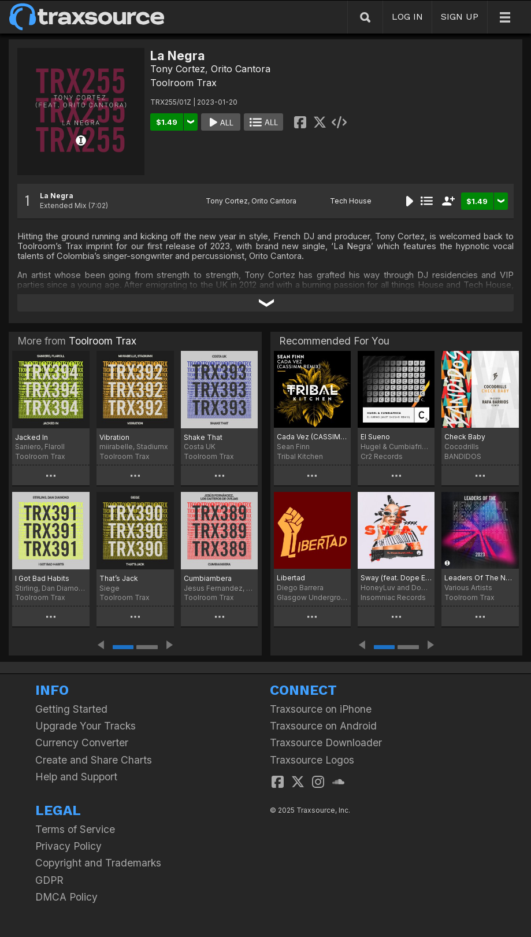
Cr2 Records (382, 456)
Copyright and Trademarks (98, 863)
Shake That (203, 437)
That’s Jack (118, 578)
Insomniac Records (393, 597)
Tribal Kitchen (300, 456)
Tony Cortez (177, 69)
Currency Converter (81, 742)
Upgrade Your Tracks (85, 726)
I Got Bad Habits (42, 578)
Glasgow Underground (312, 597)
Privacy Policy (68, 846)
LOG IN (407, 16)
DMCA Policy (66, 897)
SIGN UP (459, 16)
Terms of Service (75, 829)
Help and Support (76, 777)
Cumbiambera (208, 578)
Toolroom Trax (183, 82)
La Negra (56, 195)
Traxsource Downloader (326, 742)
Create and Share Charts (93, 760)
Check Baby (464, 436)
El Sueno (375, 436)
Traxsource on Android (323, 726)
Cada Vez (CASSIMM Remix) (312, 436)
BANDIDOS (462, 456)
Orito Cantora (240, 69)
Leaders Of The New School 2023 (479, 577)
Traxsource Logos (312, 760)
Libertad (291, 577)
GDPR (49, 880)
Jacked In (31, 437)
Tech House (351, 201)
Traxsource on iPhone (321, 709)
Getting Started (71, 709)
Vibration (114, 437)
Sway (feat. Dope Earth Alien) (396, 577)
